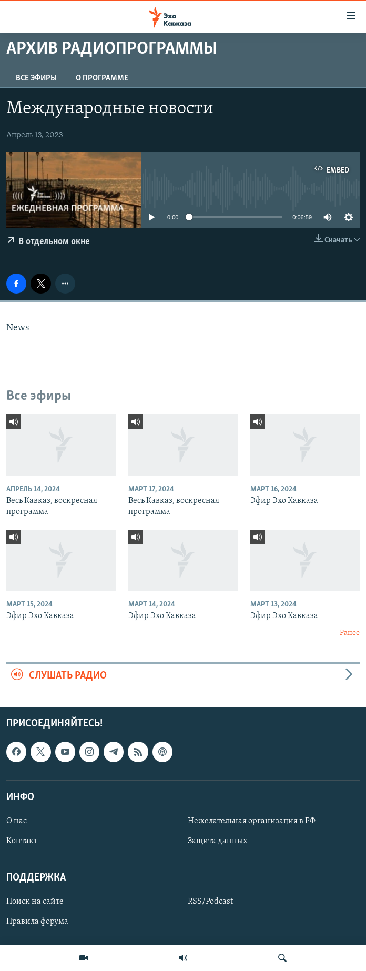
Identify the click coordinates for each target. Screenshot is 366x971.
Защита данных (217, 841)
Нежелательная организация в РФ (252, 821)
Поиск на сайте (35, 901)
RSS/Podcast (210, 901)
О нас (16, 821)
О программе (102, 78)
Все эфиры (36, 78)
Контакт (21, 841)
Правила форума (37, 921)
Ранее (350, 633)
